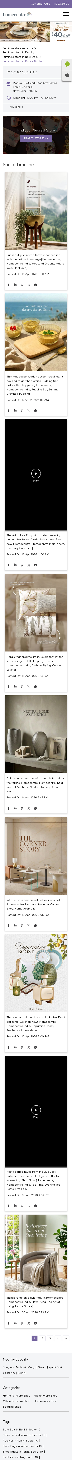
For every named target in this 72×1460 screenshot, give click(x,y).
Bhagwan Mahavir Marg (19, 1367)
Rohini (22, 1373)
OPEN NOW (48, 98)
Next (58, 1338)
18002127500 (61, 4)
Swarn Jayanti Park (50, 1367)
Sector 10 (9, 1373)
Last (66, 1338)
